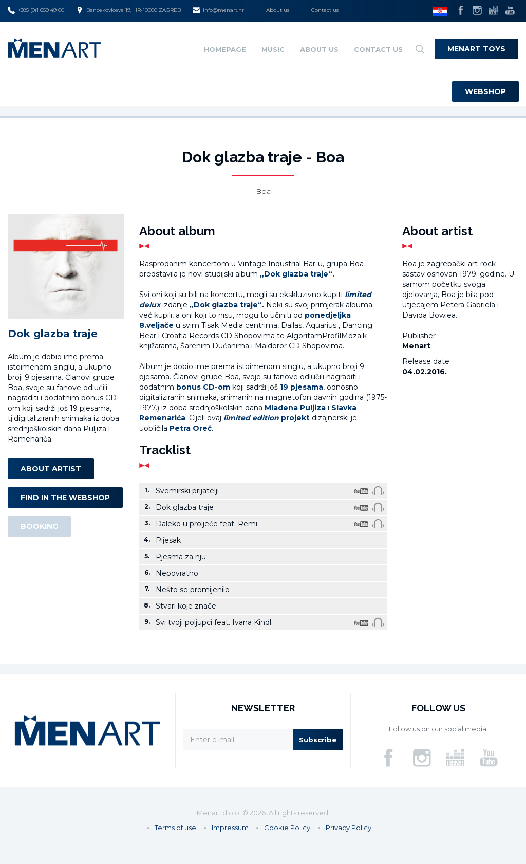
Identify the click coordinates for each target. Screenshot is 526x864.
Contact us (325, 10)
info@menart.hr (218, 10)
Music (273, 49)
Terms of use (175, 827)
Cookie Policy (287, 827)
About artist (51, 468)
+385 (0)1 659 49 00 (36, 10)
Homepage (225, 49)
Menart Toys (476, 48)
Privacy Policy (348, 827)
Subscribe (317, 740)
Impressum (230, 827)
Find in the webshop (65, 497)
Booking (39, 526)
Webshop (485, 91)
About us (277, 10)
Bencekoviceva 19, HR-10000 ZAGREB (128, 10)
